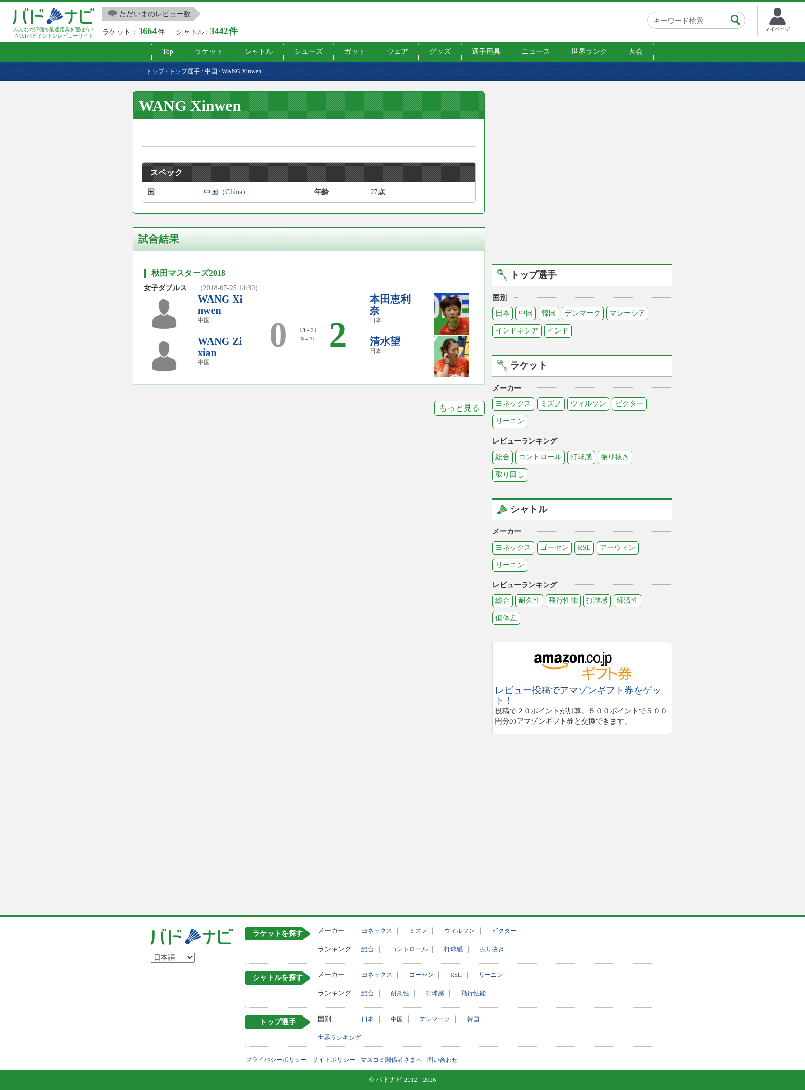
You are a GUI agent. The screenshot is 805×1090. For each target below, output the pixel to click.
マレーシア (627, 313)
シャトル (258, 52)
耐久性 (529, 600)
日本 (502, 313)
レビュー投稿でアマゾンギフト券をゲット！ (578, 696)
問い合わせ (442, 1059)
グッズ (440, 52)
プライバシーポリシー (276, 1059)
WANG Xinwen (220, 304)
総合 (502, 457)
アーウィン (618, 547)
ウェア (397, 52)
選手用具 (486, 52)
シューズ (308, 52)
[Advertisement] (582, 176)
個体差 (506, 618)
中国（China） (227, 192)
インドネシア (517, 331)
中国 (526, 313)
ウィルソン (588, 404)
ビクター (629, 404)
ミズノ (551, 404)
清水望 (385, 341)
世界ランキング (339, 1037)
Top (168, 52)
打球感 (581, 457)
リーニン (509, 421)
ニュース (536, 52)
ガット (355, 52)
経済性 (627, 600)
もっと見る (459, 407)
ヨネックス (513, 404)
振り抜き (615, 457)
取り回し (509, 474)
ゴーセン (554, 547)
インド (558, 331)
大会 (635, 52)
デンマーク (583, 313)
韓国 (549, 313)
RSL (584, 547)
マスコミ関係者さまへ (391, 1059)
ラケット (209, 52)
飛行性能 (563, 600)
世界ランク (589, 52)
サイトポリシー (333, 1059)
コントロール (540, 457)
